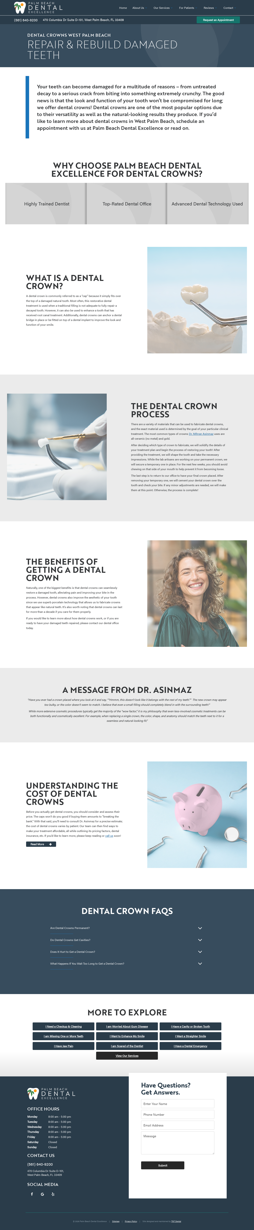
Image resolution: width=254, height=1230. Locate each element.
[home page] (38, 8)
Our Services (164, 8)
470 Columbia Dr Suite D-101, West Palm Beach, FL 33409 (83, 19)
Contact (230, 8)
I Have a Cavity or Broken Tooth (190, 1026)
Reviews (211, 8)
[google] (42, 1194)
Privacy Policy (131, 1221)
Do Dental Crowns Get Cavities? (70, 940)
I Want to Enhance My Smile (127, 1036)
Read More (37, 844)
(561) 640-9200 (26, 19)
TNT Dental (176, 1221)
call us (109, 836)
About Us (140, 8)
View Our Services (127, 1056)
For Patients (188, 8)
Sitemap (115, 1221)
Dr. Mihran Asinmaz (201, 434)
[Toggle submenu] (146, 7)
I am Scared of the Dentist (127, 1046)
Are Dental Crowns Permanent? (70, 928)
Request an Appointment (218, 20)
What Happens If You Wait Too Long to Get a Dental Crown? (87, 963)
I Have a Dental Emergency (190, 1046)
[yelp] (52, 1194)
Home (123, 8)
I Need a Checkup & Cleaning (64, 1026)
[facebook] (31, 1194)
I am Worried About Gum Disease (127, 1026)
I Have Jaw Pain (63, 1046)
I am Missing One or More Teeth (63, 1036)
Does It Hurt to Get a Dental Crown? (72, 952)
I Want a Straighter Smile (190, 1036)
